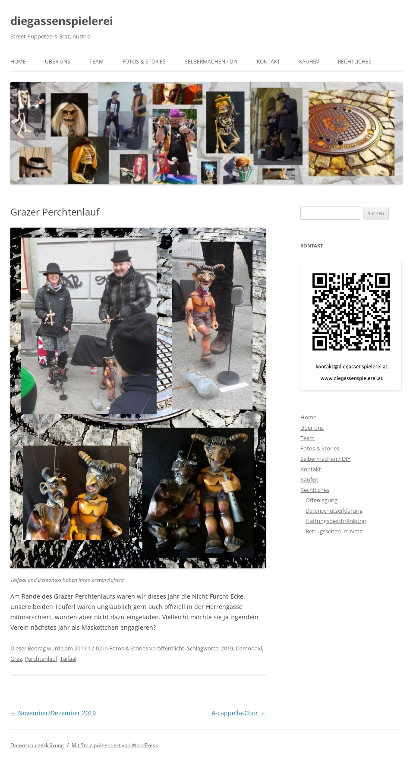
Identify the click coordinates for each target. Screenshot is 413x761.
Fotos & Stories (144, 61)
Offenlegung (321, 500)
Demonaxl (249, 648)
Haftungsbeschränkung (336, 521)
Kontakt (268, 61)
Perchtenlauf (41, 659)
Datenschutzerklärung (334, 510)
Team (96, 61)
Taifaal (68, 659)
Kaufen (309, 61)
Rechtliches (355, 61)
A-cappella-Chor (238, 713)
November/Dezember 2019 (53, 713)
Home (18, 61)
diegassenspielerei (61, 21)
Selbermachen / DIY (211, 61)
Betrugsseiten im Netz (334, 531)
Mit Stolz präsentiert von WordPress (115, 745)
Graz (16, 659)
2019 (227, 648)
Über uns (57, 61)
